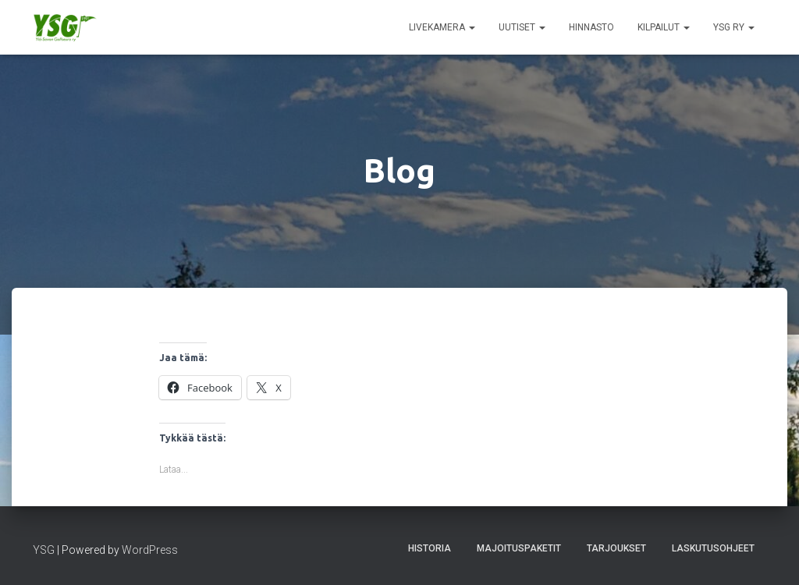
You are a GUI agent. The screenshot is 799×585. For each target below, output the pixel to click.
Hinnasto (591, 27)
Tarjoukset (616, 548)
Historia (429, 548)
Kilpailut (663, 27)
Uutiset (522, 27)
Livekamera (442, 27)
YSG (44, 550)
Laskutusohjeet (713, 548)
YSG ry (734, 27)
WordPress (150, 550)
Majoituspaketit (519, 548)
